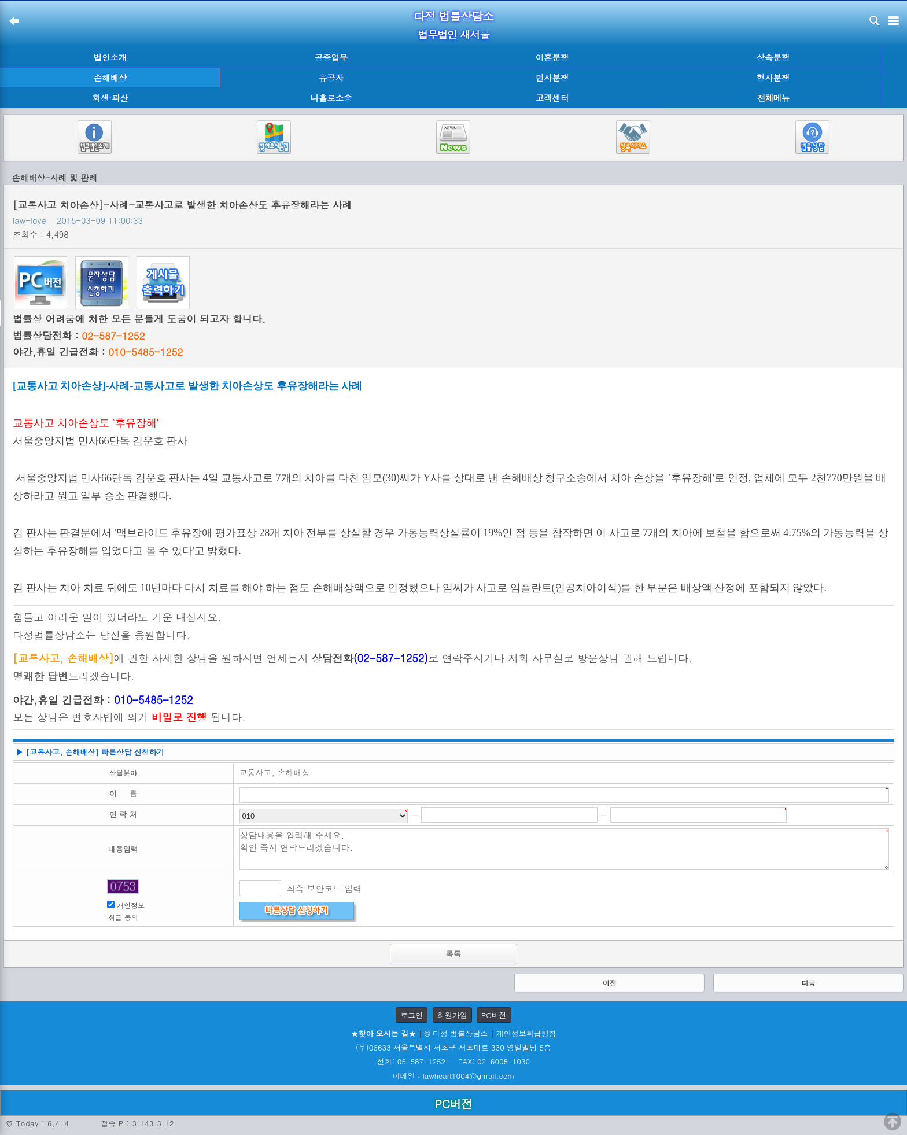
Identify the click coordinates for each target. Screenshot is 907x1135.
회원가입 (452, 1014)
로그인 (411, 1014)
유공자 (331, 77)
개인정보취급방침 (526, 1033)
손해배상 (110, 77)
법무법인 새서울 (453, 34)
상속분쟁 (773, 57)
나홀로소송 (331, 98)
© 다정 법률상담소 (456, 1033)
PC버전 (494, 1014)
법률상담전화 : (79, 335)
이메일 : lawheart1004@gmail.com (454, 1075)
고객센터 (552, 98)
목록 (453, 953)
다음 (808, 982)
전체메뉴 (773, 98)
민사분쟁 (552, 77)
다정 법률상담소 (454, 16)
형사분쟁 (773, 77)
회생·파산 (110, 98)
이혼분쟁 (552, 57)
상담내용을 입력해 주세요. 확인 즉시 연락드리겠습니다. (564, 849)
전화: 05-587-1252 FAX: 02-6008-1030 (453, 1061)
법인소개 (110, 57)
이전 (610, 982)
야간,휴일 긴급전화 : (98, 352)
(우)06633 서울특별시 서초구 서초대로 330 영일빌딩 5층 (453, 1047)
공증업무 (331, 57)
